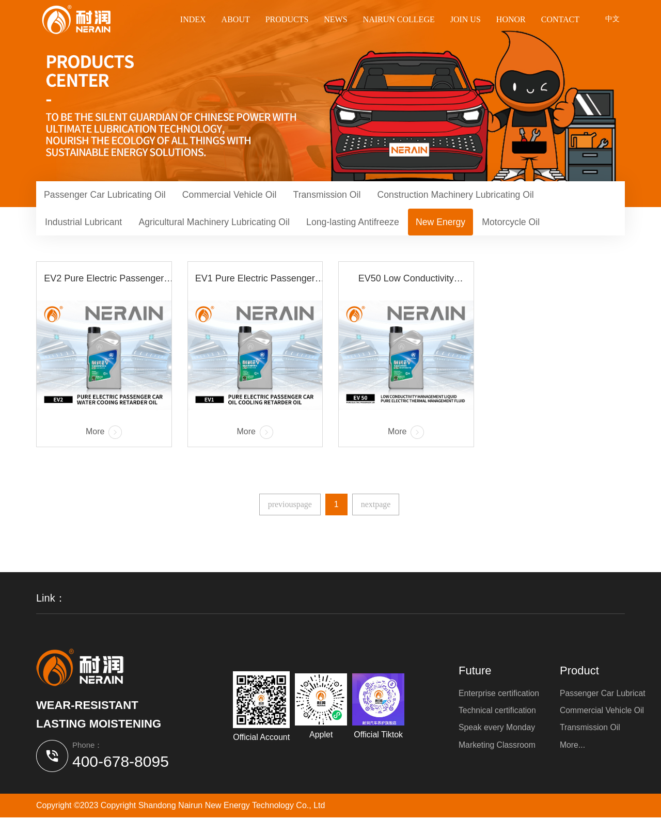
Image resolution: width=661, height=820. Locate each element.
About (236, 19)
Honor (511, 19)
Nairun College (399, 19)
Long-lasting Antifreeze (360, 223)
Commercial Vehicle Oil (234, 195)
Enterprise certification (499, 694)
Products (287, 19)
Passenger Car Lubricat (604, 694)
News (335, 19)
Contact (560, 19)
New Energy (450, 223)
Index (193, 19)
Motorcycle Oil (522, 223)
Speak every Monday (497, 730)
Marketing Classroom (498, 747)
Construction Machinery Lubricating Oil (466, 195)
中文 (612, 19)
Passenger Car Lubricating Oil (106, 195)
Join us (465, 19)
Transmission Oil (334, 195)
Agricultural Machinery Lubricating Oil (218, 223)
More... (574, 747)
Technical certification (498, 712)
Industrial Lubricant (84, 223)
